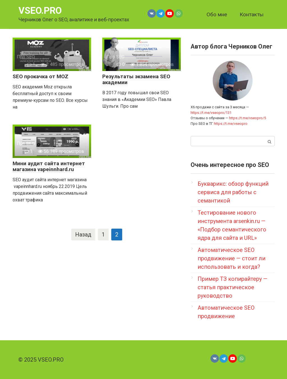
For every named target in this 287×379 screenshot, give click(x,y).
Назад (83, 234)
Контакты (251, 14)
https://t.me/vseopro (230, 123)
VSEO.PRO (40, 10)
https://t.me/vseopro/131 (211, 113)
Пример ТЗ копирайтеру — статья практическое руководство (232, 287)
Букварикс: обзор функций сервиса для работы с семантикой (233, 192)
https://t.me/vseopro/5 (247, 118)
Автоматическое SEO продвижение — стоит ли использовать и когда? (231, 258)
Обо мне (217, 14)
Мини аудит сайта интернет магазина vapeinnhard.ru (49, 166)
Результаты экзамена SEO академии (136, 79)
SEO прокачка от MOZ (40, 76)
